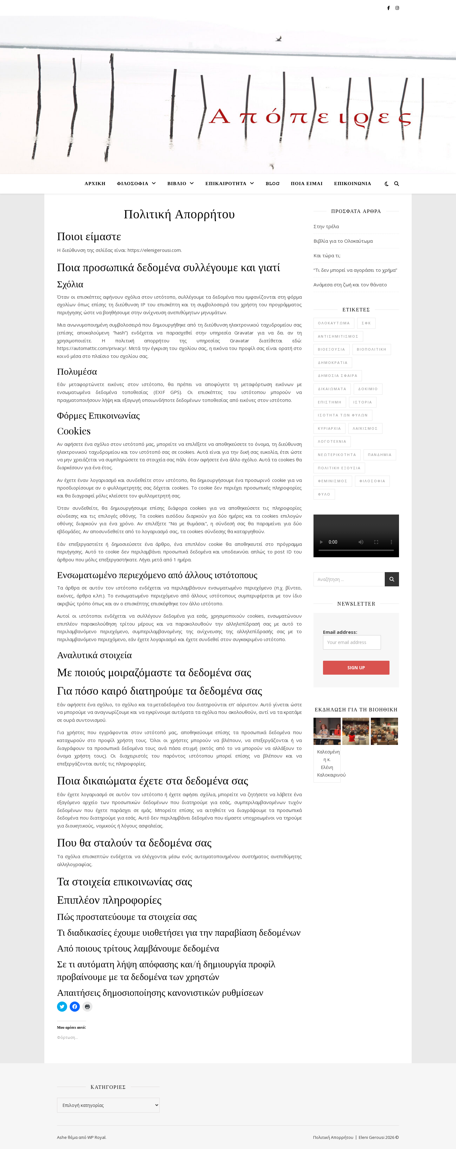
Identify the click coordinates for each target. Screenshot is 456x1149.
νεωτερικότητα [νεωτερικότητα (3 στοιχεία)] (337, 454)
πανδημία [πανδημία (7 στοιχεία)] (380, 454)
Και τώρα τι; (327, 255)
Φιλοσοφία (132, 184)
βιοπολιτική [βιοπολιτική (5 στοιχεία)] (372, 349)
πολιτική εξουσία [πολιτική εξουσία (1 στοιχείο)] (339, 467)
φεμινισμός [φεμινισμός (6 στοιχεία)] (333, 480)
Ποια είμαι (307, 184)
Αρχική (95, 184)
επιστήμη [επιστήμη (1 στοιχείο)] (330, 402)
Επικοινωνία (352, 184)
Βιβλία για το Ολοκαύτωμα (343, 241)
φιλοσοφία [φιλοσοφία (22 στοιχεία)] (372, 480)
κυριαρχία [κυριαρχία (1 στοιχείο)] (329, 428)
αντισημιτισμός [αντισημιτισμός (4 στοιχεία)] (338, 336)
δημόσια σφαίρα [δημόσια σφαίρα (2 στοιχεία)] (338, 375)
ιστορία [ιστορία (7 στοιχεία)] (362, 402)
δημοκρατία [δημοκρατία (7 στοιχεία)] (333, 362)
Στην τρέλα (326, 226)
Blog (273, 184)
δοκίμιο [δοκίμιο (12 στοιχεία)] (368, 388)
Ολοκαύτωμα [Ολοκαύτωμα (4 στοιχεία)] (334, 323)
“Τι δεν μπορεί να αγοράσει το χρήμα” (355, 270)
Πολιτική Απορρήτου (333, 1137)
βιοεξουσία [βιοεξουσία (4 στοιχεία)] (331, 349)
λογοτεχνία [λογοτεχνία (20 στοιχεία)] (332, 441)
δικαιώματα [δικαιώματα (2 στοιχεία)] (332, 388)
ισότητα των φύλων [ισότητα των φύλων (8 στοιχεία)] (343, 415)
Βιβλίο (177, 184)
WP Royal (96, 1137)
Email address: (352, 639)
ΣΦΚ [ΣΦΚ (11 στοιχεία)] (366, 323)
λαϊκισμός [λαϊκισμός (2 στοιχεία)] (365, 428)
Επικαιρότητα (226, 184)
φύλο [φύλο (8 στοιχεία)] (324, 494)
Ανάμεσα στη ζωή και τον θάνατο (350, 284)
